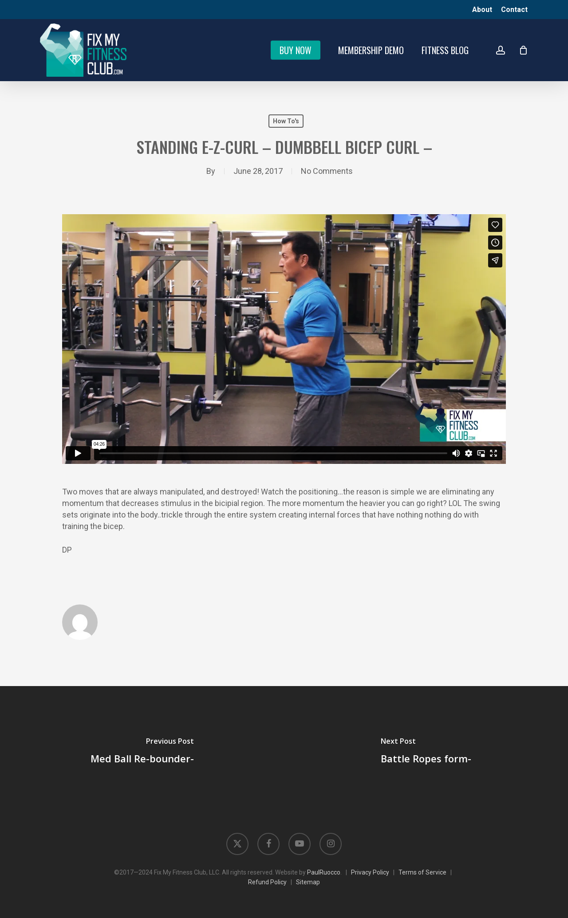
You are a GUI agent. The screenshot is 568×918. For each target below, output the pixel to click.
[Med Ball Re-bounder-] (142, 752)
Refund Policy (267, 882)
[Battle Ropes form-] (426, 752)
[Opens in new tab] (237, 844)
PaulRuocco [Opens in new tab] (323, 872)
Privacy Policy (370, 872)
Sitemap (308, 882)
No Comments (327, 171)
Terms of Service (422, 872)
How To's (286, 121)
